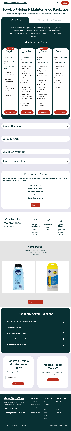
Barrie (45, 401)
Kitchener (45, 410)
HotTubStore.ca (33, 250)
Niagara (45, 415)
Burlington (46, 404)
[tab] (15, 20)
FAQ (57, 407)
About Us (58, 401)
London (45, 413)
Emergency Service (36, 407)
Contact (58, 410)
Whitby (45, 421)
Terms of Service (63, 425)
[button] (57, 3)
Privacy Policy (53, 425)
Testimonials (59, 413)
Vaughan (45, 418)
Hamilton (45, 407)
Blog (57, 404)
